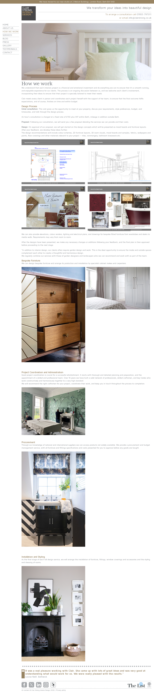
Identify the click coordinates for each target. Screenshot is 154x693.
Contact (7, 52)
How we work (11, 32)
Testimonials (10, 49)
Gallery (7, 45)
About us (8, 28)
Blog (5, 39)
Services (7, 35)
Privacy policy (61, 690)
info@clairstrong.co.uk (140, 18)
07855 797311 (144, 14)
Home (6, 25)
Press (6, 42)
